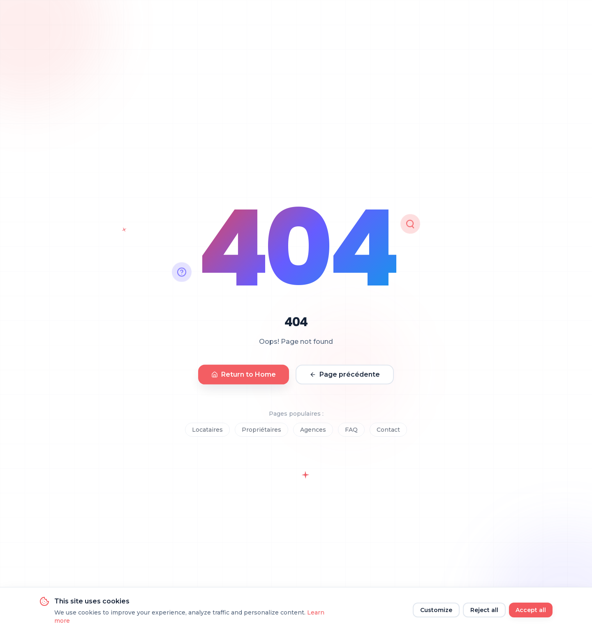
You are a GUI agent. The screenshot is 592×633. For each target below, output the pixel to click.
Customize (436, 610)
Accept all (531, 610)
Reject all (484, 610)
